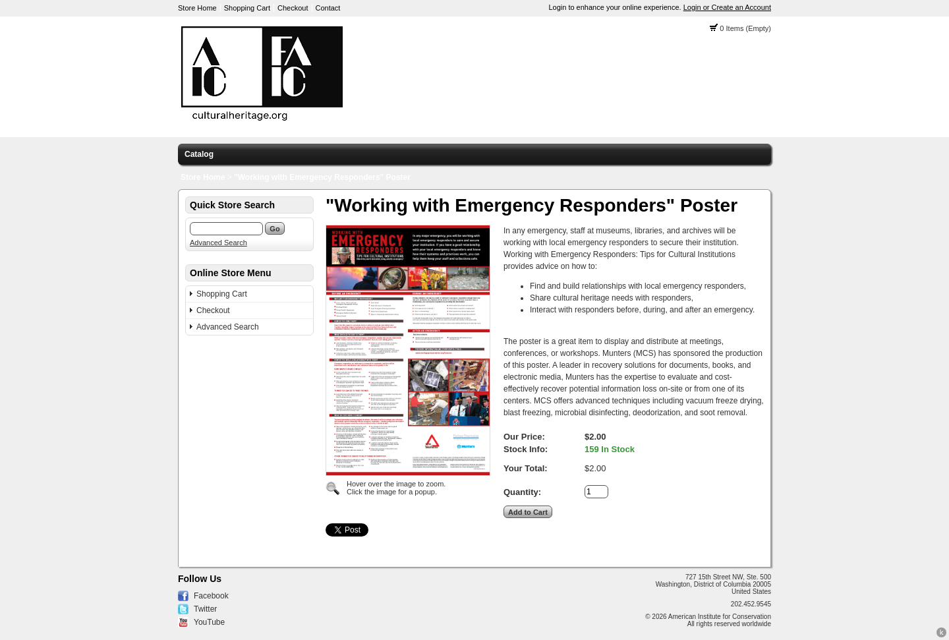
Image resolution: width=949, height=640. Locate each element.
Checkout (292, 8)
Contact (328, 8)
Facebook (211, 595)
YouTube (209, 622)
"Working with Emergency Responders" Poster (322, 177)
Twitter (205, 609)
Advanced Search (218, 243)
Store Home (197, 8)
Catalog (199, 154)
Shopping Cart (247, 8)
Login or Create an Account (727, 7)
